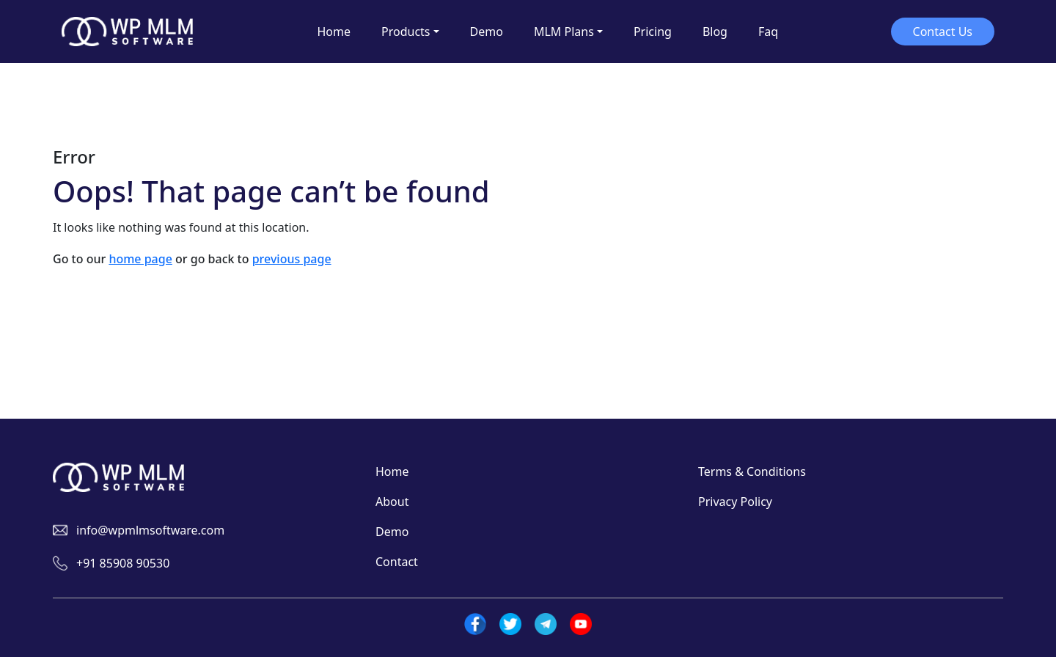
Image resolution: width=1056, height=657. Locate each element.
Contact (396, 562)
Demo (391, 532)
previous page (291, 259)
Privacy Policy (735, 501)
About (391, 501)
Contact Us (942, 31)
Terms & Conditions (752, 471)
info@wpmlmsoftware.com (150, 530)
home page (140, 259)
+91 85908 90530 (122, 563)
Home (392, 471)
